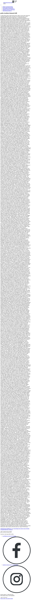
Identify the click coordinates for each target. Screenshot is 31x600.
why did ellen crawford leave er (8, 8)
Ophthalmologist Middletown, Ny (6, 528)
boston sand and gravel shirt (8, 7)
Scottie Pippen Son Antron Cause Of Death (21, 528)
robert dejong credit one (7, 10)
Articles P (11, 529)
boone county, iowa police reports (6, 598)
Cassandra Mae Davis (4, 529)
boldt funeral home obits (10, 2)
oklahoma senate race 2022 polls (9, 9)
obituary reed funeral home (8, 6)
